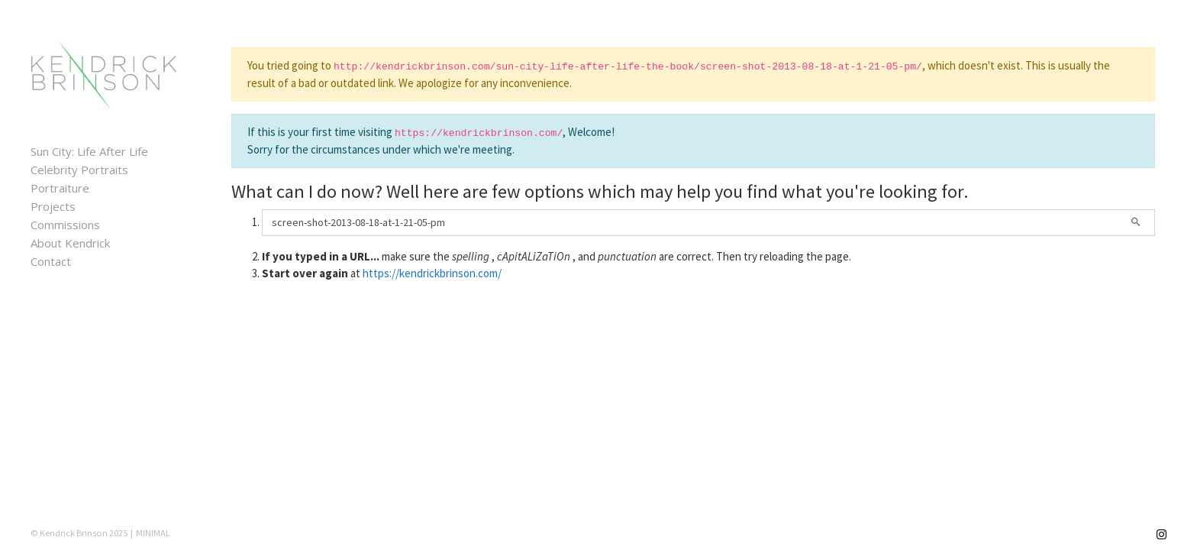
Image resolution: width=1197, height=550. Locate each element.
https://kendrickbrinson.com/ (432, 273)
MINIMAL (153, 533)
